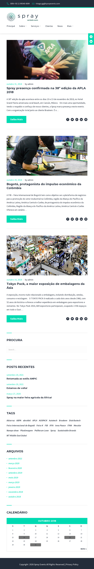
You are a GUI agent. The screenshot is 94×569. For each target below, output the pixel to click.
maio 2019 (13, 476)
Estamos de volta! (17, 387)
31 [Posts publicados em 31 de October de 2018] (35, 544)
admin (30, 82)
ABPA (18, 419)
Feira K (39, 424)
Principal (11, 24)
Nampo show (13, 429)
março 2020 (13, 462)
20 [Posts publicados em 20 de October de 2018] (70, 536)
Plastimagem (26, 429)
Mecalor (77, 424)
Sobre (22, 24)
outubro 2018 (14, 495)
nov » (84, 547)
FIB (46, 424)
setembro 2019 (15, 471)
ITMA (69, 424)
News (60, 24)
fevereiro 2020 (15, 466)
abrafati (27, 419)
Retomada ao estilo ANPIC (22, 377)
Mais (69, 24)
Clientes (49, 24)
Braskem (63, 419)
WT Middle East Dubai (17, 434)
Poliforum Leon (42, 429)
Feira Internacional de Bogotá (21, 424)
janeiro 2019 (14, 485)
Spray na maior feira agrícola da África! (29, 396)
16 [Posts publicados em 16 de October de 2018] (24, 536)
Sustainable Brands (67, 429)
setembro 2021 (15, 457)
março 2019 (13, 481)
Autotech (53, 419)
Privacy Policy (72, 563)
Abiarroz (11, 419)
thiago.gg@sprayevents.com (48, 3)
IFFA (51, 424)
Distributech (75, 419)
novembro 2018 (15, 490)
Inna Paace (60, 424)
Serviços (35, 24)
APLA (34, 419)
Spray (53, 429)
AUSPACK (43, 419)
